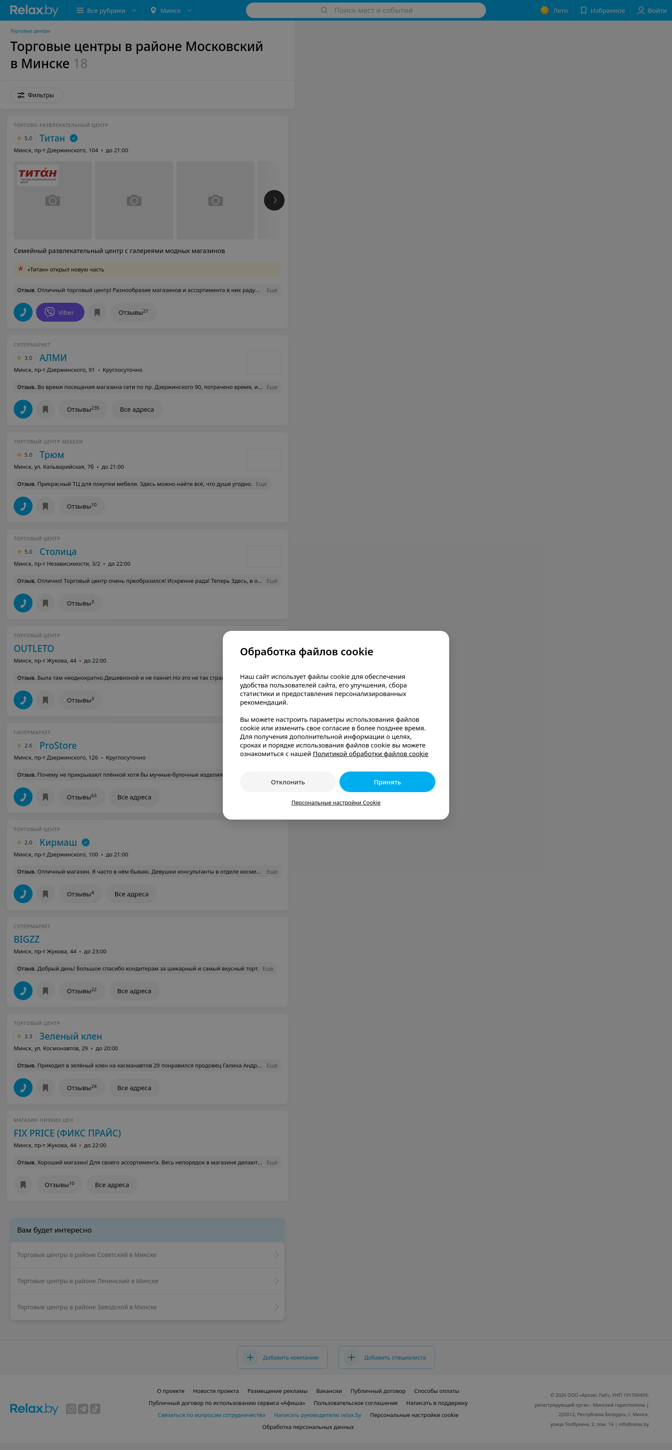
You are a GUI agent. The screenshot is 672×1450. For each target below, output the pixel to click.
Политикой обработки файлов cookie (371, 753)
